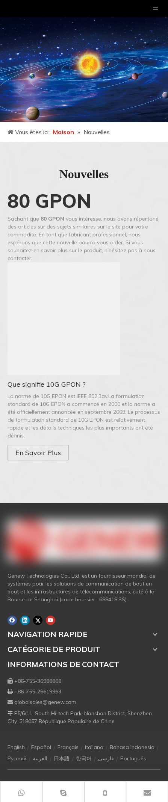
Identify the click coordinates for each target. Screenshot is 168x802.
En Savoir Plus (38, 452)
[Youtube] (50, 620)
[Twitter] (37, 620)
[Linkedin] (25, 620)
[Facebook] (12, 620)
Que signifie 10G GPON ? (47, 384)
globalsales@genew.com (45, 702)
